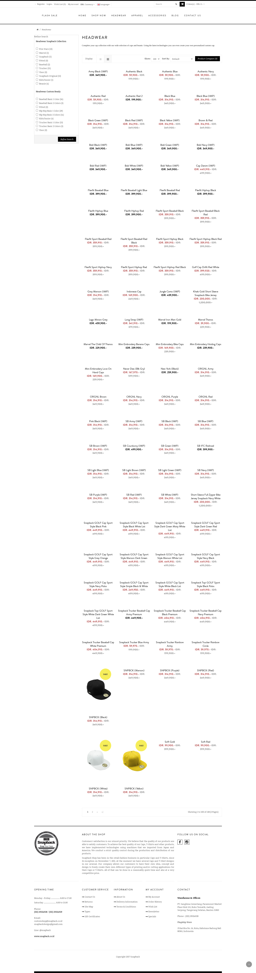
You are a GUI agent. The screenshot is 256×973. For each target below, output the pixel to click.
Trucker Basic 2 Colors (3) (51, 126)
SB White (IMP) (169, 495)
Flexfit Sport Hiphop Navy (98, 267)
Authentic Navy (206, 71)
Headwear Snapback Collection (51, 41)
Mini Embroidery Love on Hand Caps (98, 370)
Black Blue (169, 96)
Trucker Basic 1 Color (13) (51, 122)
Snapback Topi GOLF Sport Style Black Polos (205, 584)
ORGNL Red (206, 397)
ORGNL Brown (98, 397)
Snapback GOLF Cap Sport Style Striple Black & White (134, 584)
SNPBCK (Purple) (169, 670)
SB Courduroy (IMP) (134, 446)
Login (49, 4)
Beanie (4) (44, 83)
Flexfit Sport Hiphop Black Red (206, 239)
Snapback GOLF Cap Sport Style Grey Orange (98, 556)
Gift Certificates (92, 916)
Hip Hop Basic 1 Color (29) (51, 110)
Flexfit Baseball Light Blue (134, 190)
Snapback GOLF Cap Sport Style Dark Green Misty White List (169, 526)
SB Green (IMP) (169, 446)
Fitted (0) (43, 60)
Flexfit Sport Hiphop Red (134, 267)
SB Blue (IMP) (205, 421)
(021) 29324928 (40, 911)
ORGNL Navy (134, 397)
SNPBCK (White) (98, 788)
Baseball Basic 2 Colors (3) (51, 103)
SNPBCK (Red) (205, 670)
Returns (89, 901)
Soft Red (205, 742)
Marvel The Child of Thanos (98, 344)
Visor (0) (43, 72)
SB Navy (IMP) (205, 470)
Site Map (89, 906)
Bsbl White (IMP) (134, 166)
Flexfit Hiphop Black (205, 190)
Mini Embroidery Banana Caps (134, 344)
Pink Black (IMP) (98, 421)
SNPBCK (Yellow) (134, 788)
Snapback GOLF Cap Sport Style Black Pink (98, 524)
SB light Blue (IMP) (98, 470)
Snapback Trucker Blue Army (134, 642)
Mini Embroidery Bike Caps (170, 344)
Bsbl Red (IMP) (98, 166)
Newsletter (153, 911)
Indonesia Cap (134, 291)
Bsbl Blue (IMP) (134, 145)
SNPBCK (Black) (98, 717)
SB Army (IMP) (134, 421)
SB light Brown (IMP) (134, 470)
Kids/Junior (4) (46, 118)
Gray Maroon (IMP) (98, 291)
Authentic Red (98, 96)
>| (102, 811)
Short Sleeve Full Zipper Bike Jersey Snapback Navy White (205, 496)
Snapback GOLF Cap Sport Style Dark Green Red (205, 524)
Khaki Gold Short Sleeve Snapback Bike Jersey (205, 293)
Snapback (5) (45, 56)
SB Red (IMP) (134, 495)
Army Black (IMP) (98, 71)
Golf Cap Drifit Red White (205, 267)
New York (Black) (170, 369)
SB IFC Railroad (205, 446)
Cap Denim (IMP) (205, 166)
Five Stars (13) (45, 48)
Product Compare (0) (207, 58)
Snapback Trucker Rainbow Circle (205, 644)
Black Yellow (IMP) (170, 120)
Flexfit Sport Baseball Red (98, 239)
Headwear (46, 29)
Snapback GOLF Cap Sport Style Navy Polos (98, 584)
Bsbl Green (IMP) (169, 145)
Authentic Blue (169, 71)
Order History (155, 901)
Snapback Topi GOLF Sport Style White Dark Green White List (98, 614)
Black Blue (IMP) (206, 96)
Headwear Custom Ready (48, 91)
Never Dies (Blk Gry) (134, 369)
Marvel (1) (44, 52)
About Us (120, 896)
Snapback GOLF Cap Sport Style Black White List (134, 524)
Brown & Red (206, 120)
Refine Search (67, 139)
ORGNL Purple (169, 397)
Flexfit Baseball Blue (98, 190)
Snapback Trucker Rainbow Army (170, 644)
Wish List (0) (60, 4)
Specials (152, 916)
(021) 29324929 (55, 911)
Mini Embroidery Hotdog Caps (205, 344)
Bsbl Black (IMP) (98, 145)
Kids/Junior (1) (46, 79)
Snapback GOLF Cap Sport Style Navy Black (205, 556)
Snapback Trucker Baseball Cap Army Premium (134, 612)
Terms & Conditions (126, 906)
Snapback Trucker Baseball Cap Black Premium (170, 612)
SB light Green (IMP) (169, 470)
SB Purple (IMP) (98, 495)
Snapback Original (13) (50, 75)
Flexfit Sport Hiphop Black (169, 239)
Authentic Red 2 (134, 96)
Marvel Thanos (205, 319)
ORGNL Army (205, 369)
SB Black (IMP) (169, 421)
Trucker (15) (45, 68)
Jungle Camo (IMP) (170, 291)
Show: (147, 58)
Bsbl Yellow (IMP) (169, 166)
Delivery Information (127, 901)
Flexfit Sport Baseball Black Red (206, 212)
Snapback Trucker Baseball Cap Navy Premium (206, 612)
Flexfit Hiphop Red (134, 211)
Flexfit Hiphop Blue (98, 211)
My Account (73, 4)
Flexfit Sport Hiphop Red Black (170, 267)
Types (87, 911)
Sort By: (166, 58)
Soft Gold (170, 742)
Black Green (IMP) (98, 120)
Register (40, 4)
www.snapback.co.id (44, 936)
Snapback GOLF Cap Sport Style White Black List (169, 584)
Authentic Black (134, 71)
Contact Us (90, 896)
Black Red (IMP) (134, 120)
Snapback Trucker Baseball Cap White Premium (98, 644)
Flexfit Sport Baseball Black (170, 211)
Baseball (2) (44, 64)
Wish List (152, 906)
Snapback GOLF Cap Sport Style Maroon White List (169, 556)
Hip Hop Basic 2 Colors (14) (51, 114)
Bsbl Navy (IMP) (206, 145)
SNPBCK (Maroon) (134, 670)
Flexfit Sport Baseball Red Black (134, 240)
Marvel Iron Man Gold (169, 319)
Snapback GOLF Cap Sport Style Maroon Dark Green (134, 556)
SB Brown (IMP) (98, 446)
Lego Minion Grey (98, 319)
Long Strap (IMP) (134, 319)
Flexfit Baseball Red (170, 190)
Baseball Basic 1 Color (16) (51, 99)
